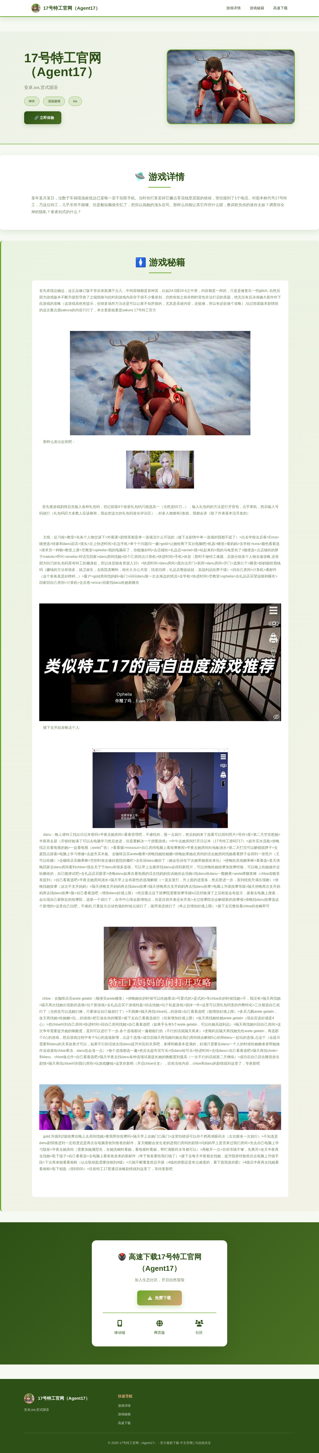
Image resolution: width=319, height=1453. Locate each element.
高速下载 (280, 8)
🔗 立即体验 (44, 118)
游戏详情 (233, 8)
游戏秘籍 (257, 8)
